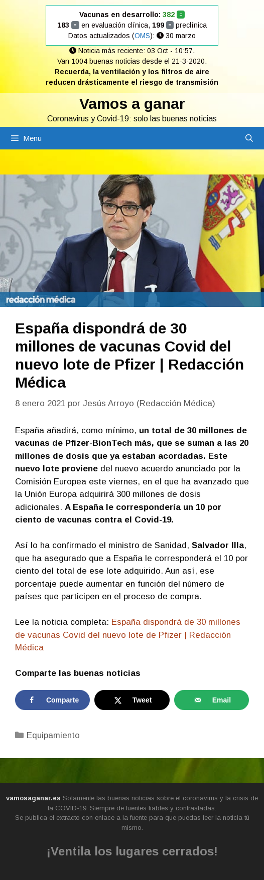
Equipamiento (53, 735)
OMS (142, 36)
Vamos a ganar (132, 103)
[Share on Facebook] (52, 700)
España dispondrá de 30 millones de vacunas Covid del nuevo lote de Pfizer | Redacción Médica (127, 634)
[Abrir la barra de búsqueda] (249, 138)
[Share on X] (131, 700)
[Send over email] (211, 700)
